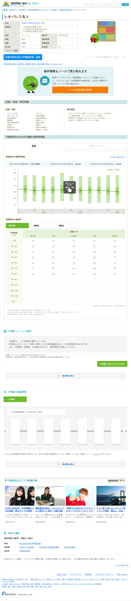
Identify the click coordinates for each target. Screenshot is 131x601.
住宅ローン (57, 584)
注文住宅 (5, 584)
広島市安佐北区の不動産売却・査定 (22, 57)
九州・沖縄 (47, 586)
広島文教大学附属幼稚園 (49, 547)
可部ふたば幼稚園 (26, 547)
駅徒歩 (61, 226)
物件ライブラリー (68, 584)
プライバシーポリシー (104, 574)
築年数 (36, 226)
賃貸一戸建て (61, 579)
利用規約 (88, 574)
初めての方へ (62, 574)
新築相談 (38, 584)
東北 (9, 586)
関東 (13, 586)
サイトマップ (76, 574)
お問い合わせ (122, 574)
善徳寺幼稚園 (69, 547)
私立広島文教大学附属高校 (30, 543)
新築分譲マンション (81, 579)
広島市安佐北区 (65, 10)
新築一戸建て (105, 579)
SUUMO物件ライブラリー (38, 10)
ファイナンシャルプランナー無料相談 (88, 584)
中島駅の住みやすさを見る (112, 364)
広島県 (54, 10)
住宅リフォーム (14, 584)
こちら (95, 454)
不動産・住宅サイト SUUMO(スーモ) (15, 579)
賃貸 (31, 579)
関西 (32, 586)
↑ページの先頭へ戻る (121, 565)
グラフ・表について (117, 157)
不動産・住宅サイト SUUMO (14, 10)
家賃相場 (70, 579)
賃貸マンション (40, 579)
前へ (6, 431)
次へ (125, 431)
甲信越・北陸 (20, 586)
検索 (126, 4)
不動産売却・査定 (27, 584)
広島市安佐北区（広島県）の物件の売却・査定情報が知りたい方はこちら (33, 64)
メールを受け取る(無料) (80, 90)
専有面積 (12, 226)
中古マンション (94, 579)
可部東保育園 (24, 551)
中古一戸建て (115, 579)
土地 (123, 579)
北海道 (4, 586)
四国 (36, 586)
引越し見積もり (47, 584)
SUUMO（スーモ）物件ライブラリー (21, 3)
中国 (40, 586)
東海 (28, 586)
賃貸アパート (51, 579)
